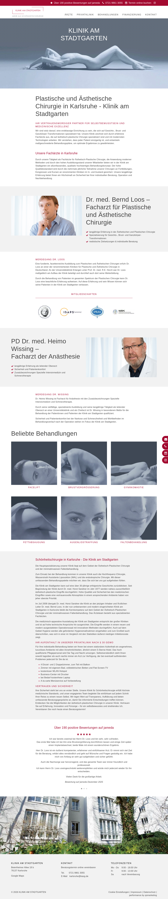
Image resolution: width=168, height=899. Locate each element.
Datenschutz (149, 892)
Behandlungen (108, 15)
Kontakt (151, 15)
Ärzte (69, 15)
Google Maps (17, 876)
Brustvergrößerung (84, 487)
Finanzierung (131, 15)
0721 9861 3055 (77, 873)
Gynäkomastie (134, 487)
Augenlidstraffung (84, 542)
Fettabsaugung (34, 542)
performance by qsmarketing (143, 895)
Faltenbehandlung (134, 542)
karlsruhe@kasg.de (79, 876)
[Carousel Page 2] (84, 788)
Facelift (34, 487)
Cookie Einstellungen (119, 892)
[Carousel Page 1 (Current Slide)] (81, 788)
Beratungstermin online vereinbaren (78, 867)
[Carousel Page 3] (86, 788)
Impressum (136, 892)
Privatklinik (85, 15)
